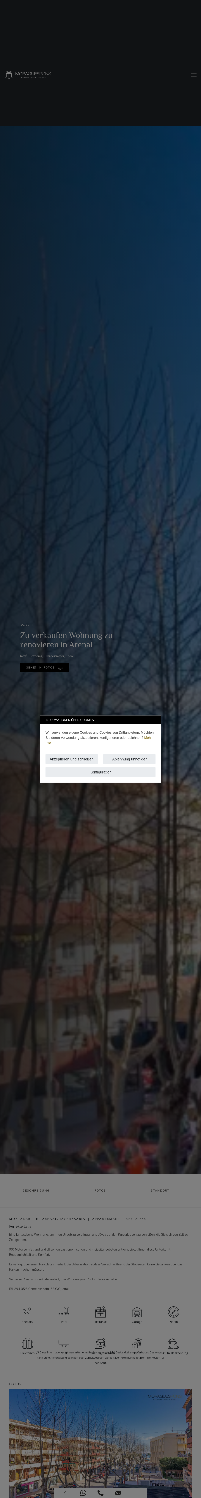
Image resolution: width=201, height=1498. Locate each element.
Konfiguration (100, 772)
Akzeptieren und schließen (72, 759)
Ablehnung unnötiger (129, 759)
